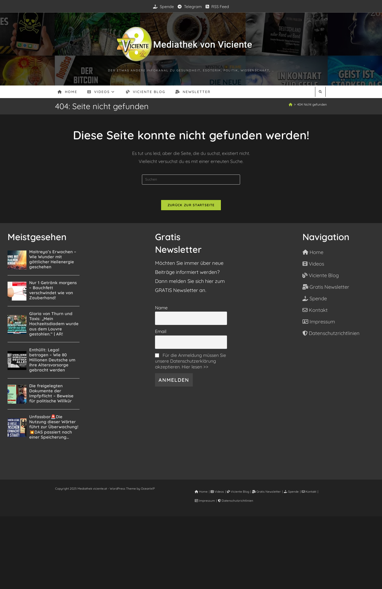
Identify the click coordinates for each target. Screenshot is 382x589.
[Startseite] (290, 104)
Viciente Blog (238, 491)
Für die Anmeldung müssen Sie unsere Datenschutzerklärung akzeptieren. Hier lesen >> (190, 361)
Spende (163, 6)
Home (201, 491)
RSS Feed (217, 6)
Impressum (205, 500)
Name (161, 308)
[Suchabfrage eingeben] (191, 180)
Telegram (190, 6)
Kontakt (309, 491)
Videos (217, 491)
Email (160, 331)
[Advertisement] (191, 551)
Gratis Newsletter (266, 491)
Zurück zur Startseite (191, 205)
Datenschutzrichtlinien (235, 500)
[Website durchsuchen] (320, 92)
